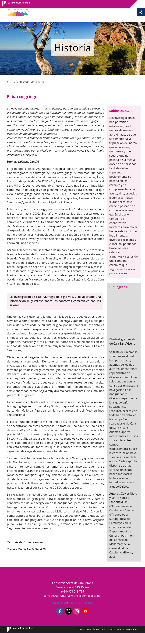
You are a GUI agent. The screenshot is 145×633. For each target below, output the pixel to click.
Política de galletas (80, 603)
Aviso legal (59, 603)
